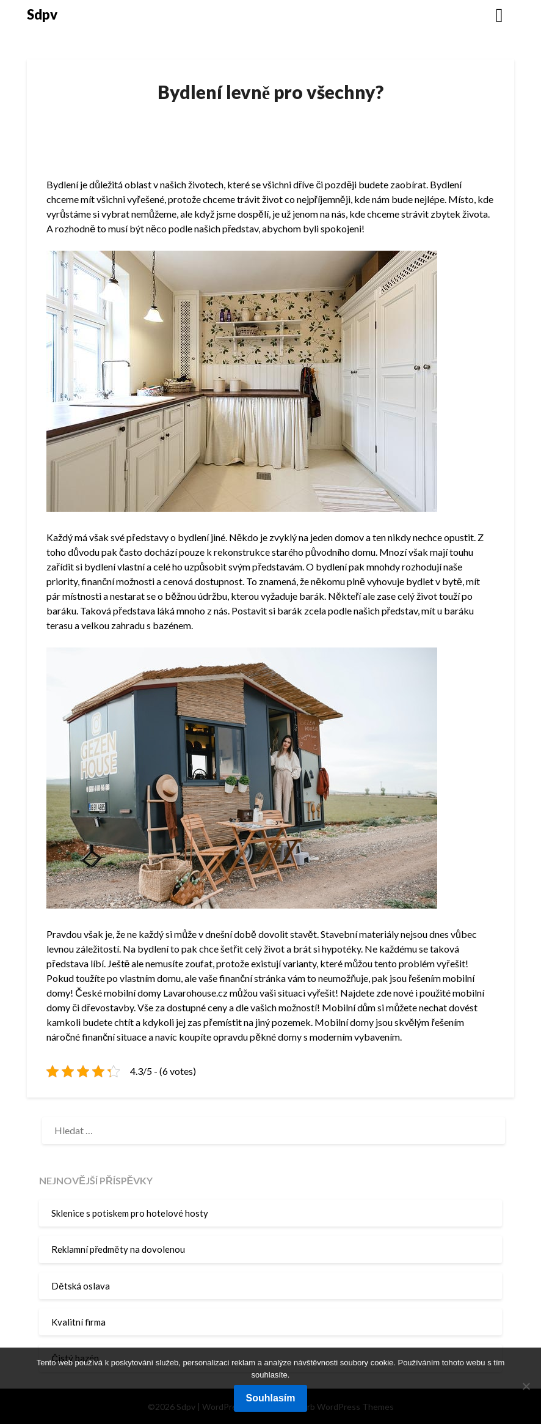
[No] (526, 1386)
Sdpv (42, 14)
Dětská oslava (80, 1285)
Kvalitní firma (78, 1321)
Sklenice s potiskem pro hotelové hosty (129, 1213)
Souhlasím (271, 1398)
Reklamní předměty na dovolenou (117, 1249)
